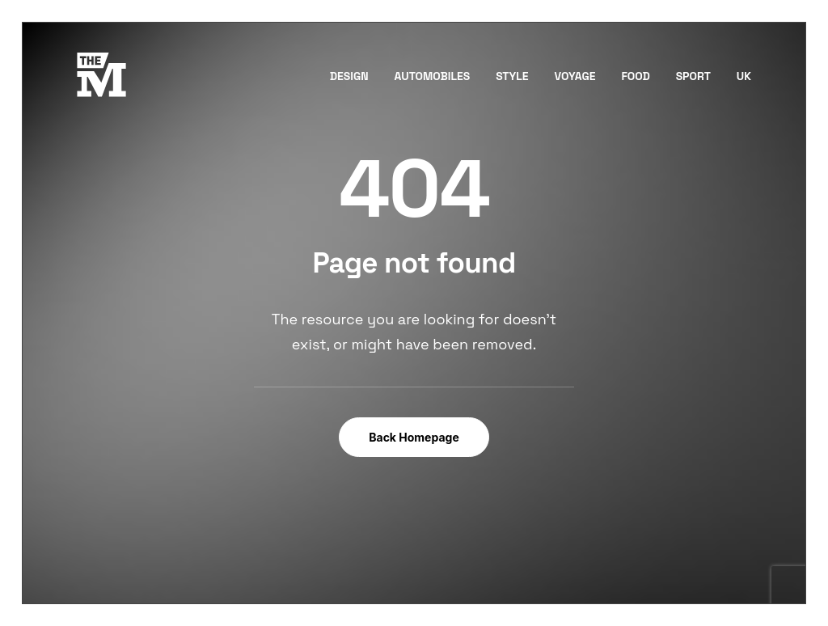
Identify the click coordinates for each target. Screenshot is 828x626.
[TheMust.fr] (101, 75)
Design (349, 76)
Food (635, 76)
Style (512, 76)
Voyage (574, 76)
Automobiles (432, 76)
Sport (693, 76)
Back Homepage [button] (414, 437)
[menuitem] (355, 75)
